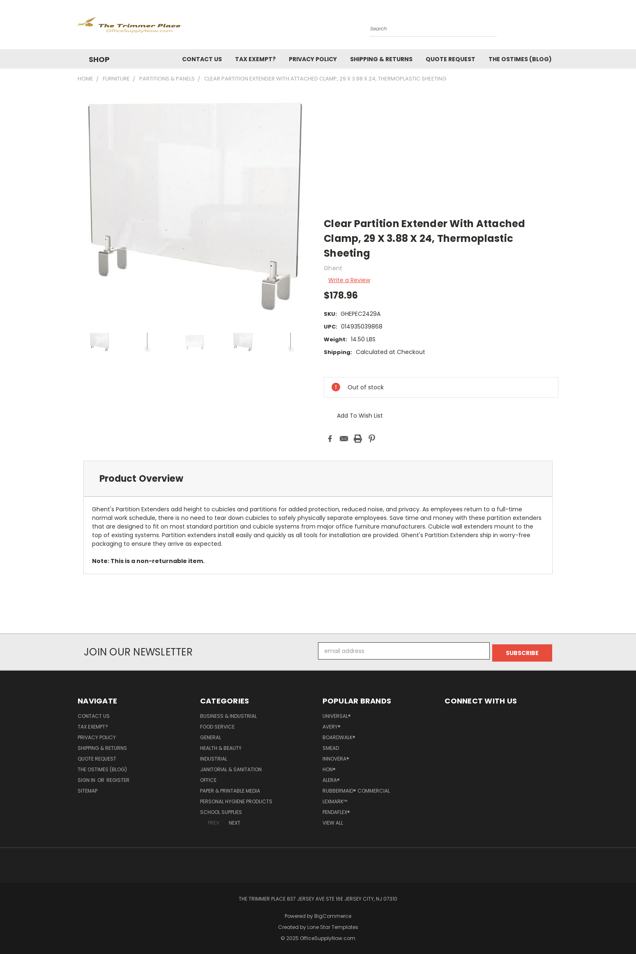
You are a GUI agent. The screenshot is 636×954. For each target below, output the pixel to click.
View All (333, 820)
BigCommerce (332, 913)
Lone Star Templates (332, 925)
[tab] (318, 479)
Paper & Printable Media (230, 788)
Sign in (87, 778)
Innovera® (336, 756)
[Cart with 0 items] (556, 27)
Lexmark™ (335, 799)
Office (208, 778)
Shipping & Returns (381, 59)
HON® (329, 767)
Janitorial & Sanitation (231, 767)
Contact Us (202, 59)
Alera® (331, 778)
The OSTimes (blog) (520, 59)
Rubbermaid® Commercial (356, 788)
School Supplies (221, 810)
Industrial (213, 756)
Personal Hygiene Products (236, 799)
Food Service (217, 724)
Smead (331, 746)
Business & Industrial (228, 713)
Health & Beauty (221, 746)
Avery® (332, 724)
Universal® (337, 713)
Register (117, 778)
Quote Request (450, 59)
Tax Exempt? (255, 59)
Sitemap (87, 788)
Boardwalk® (339, 735)
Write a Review (349, 280)
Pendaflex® (336, 810)
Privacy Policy (313, 59)
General (210, 735)
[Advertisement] (441, 150)
